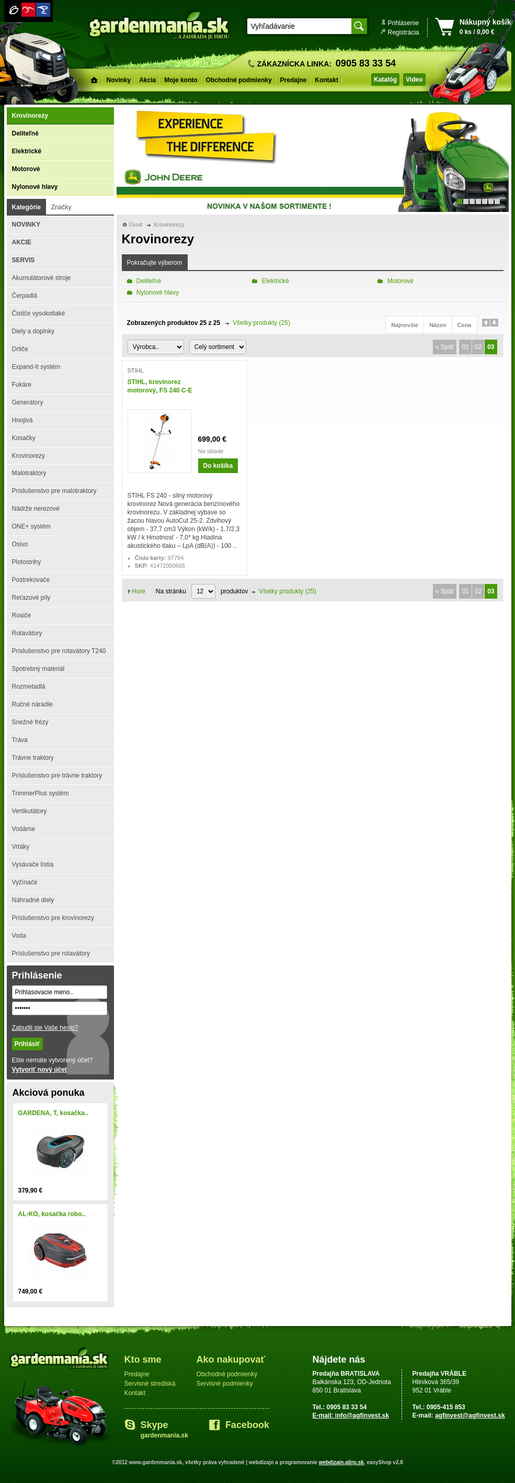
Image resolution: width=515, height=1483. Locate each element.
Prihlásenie (403, 23)
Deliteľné (25, 133)
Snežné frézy (30, 722)
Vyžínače (25, 882)
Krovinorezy (30, 115)
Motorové (26, 169)
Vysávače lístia (33, 864)
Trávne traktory (33, 757)
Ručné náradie (32, 704)
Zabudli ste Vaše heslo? (45, 1027)
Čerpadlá (25, 295)
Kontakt (326, 80)
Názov (437, 325)
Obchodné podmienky (239, 80)
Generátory (27, 402)
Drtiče (20, 349)
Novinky (119, 80)
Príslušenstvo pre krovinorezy (53, 918)
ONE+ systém (31, 526)
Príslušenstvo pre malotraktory (54, 491)
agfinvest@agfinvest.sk (470, 1415)
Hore (138, 591)
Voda (19, 935)
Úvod (136, 224)
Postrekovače (31, 579)
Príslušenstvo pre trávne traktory (57, 775)
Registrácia (403, 32)
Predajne (293, 80)
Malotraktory (29, 473)
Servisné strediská (150, 1383)
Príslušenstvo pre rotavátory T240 (59, 651)
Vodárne (24, 829)
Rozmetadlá (28, 686)
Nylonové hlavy (35, 186)
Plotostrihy (26, 562)
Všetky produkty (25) (261, 323)
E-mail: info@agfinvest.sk (351, 1415)
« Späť (445, 347)
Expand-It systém (36, 366)
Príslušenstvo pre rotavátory (51, 953)
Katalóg (385, 79)
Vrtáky (21, 846)
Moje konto (180, 80)
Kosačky (24, 438)
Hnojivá (22, 420)
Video (414, 79)
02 (478, 347)
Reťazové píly (31, 597)
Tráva (20, 740)
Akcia (147, 80)
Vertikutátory (29, 811)
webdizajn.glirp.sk (341, 1462)
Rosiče (21, 615)
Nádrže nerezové (36, 508)
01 (465, 347)
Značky (61, 207)
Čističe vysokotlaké (38, 313)
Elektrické (27, 151)
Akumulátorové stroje (41, 278)
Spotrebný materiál (38, 668)
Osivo (20, 544)
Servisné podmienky (225, 1383)
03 (490, 347)
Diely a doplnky (33, 331)
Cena (464, 325)
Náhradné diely (33, 900)
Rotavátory (27, 633)
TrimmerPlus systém (40, 793)
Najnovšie (404, 325)
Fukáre (21, 384)
